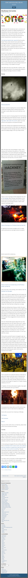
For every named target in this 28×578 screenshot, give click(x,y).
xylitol (3, 521)
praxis (3, 510)
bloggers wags (4, 493)
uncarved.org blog (14, 2)
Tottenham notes (5, 475)
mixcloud (3, 524)
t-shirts (3, 559)
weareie (3, 519)
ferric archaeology (5, 499)
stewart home (4, 515)
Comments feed (4, 571)
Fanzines (6, 486)
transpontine (4, 516)
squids (3, 558)
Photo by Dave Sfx (5, 104)
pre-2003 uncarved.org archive (7, 527)
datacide (3, 496)
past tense (4, 508)
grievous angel (4, 501)
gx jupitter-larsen (5, 502)
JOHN (3, 484)
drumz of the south (5, 497)
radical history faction (5, 511)
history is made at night (6, 505)
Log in (3, 568)
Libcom (3, 421)
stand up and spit (5, 514)
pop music (3, 553)
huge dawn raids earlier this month (9, 120)
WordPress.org (4, 572)
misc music (4, 547)
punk (3, 554)
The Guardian (6, 198)
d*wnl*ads (3, 539)
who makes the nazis (5, 520)
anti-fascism (4, 535)
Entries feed (4, 569)
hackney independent (5, 503)
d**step (3, 537)
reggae (3, 555)
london (3, 546)
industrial (3, 545)
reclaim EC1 (4, 513)
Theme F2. (18, 576)
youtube (3, 532)
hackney (6, 469)
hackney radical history (6, 504)
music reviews (4, 549)
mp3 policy (3, 526)
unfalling (3, 517)
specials (3, 557)
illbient (3, 543)
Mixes (6, 484)
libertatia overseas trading (6, 507)
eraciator (3, 498)
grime (3, 541)
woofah (3, 530)
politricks (3, 552)
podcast (3, 551)
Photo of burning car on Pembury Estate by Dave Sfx (13, 225)
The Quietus (4, 415)
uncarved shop (4, 529)
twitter (3, 528)
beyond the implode (5, 492)
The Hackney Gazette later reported (9, 40)
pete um (3, 509)
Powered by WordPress (12, 576)
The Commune (4, 418)
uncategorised (4, 560)
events (3, 540)
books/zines (4, 536)
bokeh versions (4, 495)
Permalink (9, 469)
